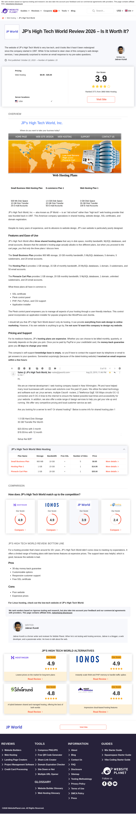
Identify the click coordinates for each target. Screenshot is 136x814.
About (74, 750)
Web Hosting (11, 755)
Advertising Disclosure (14, 4)
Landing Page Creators (16, 760)
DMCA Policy (77, 794)
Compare (19, 530)
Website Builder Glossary (51, 788)
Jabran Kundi (121, 59)
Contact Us (76, 760)
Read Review (34, 679)
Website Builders (13, 750)
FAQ (73, 765)
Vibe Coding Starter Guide (118, 760)
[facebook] (104, 784)
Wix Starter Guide (113, 750)
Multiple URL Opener (48, 774)
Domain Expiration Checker (52, 765)
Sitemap (75, 774)
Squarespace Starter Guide (118, 755)
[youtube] (115, 784)
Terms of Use (77, 789)
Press (74, 798)
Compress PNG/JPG (48, 750)
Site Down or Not (46, 769)
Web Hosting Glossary (49, 793)
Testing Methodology (81, 779)
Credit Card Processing (16, 774)
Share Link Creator (47, 760)
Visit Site (101, 99)
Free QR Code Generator (50, 755)
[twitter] (109, 784)
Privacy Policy (78, 784)
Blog (73, 755)
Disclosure (76, 769)
